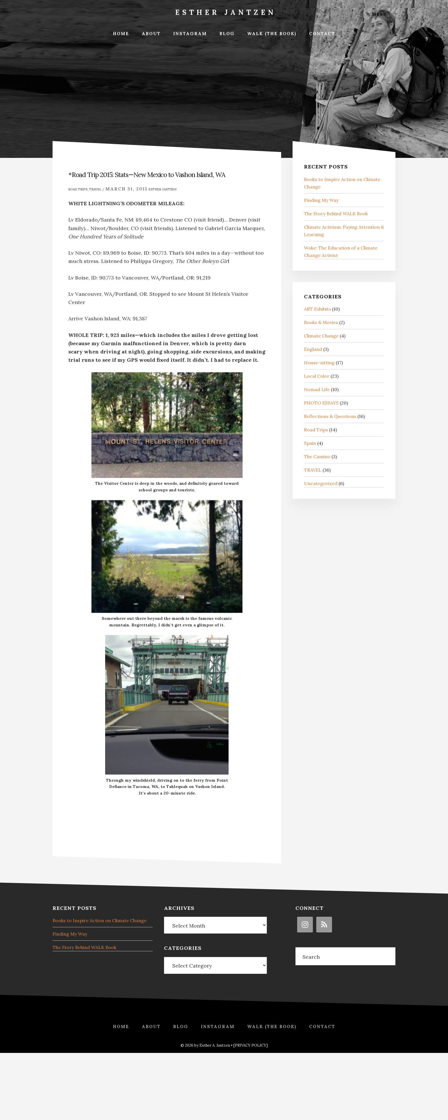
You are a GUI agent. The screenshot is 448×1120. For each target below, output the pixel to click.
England (313, 349)
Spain (310, 443)
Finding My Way (321, 200)
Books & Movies (321, 322)
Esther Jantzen (225, 12)
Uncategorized (320, 483)
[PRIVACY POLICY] (250, 1045)
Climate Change (321, 336)
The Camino (317, 456)
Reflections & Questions (330, 416)
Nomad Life (317, 389)
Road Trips (77, 189)
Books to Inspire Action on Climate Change (100, 920)
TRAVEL (95, 189)
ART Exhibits (317, 309)
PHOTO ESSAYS (321, 403)
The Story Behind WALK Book (336, 213)
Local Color (316, 376)
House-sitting (319, 362)
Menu (377, 14)
